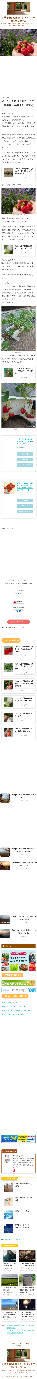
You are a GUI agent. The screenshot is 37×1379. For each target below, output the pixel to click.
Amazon (25, 459)
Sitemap (29, 1343)
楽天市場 (25, 454)
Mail (21, 1343)
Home (7, 1343)
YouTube (18, 1345)
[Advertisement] (18, 76)
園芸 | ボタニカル (10, 1239)
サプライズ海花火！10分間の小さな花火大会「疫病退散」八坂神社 (27, 1314)
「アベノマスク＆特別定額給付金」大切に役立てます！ (27, 1290)
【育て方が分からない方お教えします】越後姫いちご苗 (25, 441)
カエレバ (23, 447)
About (14, 1343)
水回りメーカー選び (22, 1211)
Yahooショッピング (25, 465)
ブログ (18, 1239)
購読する (7, 946)
